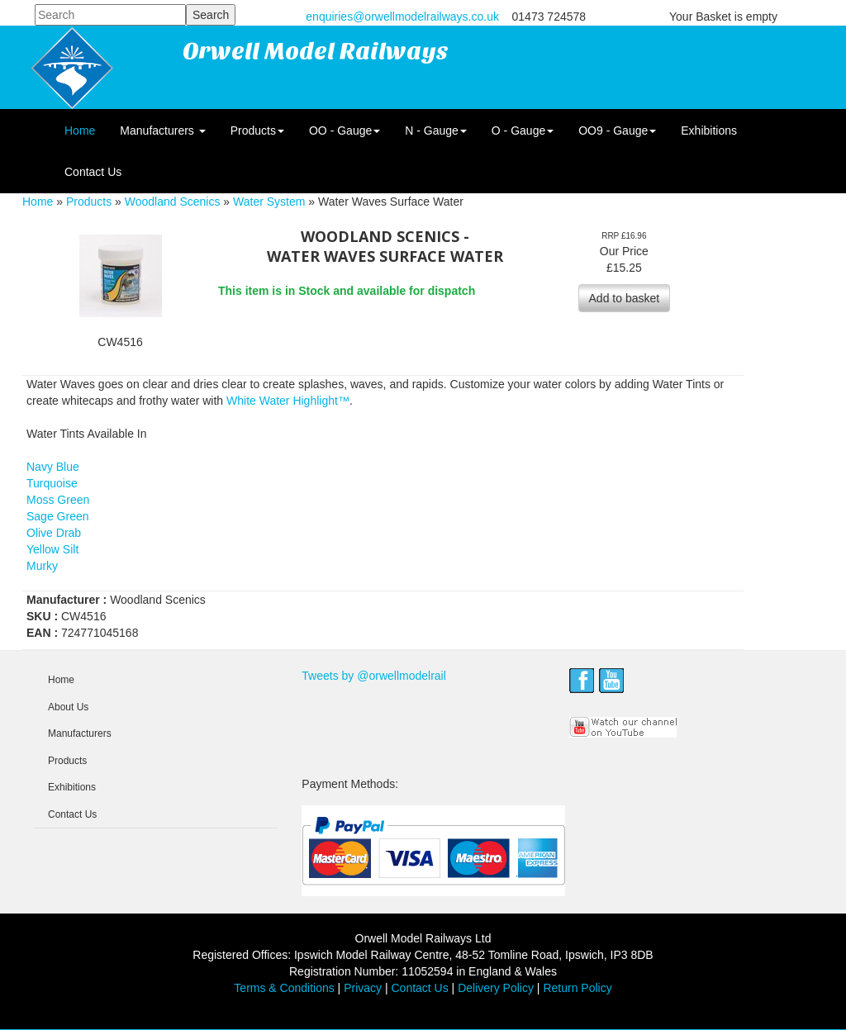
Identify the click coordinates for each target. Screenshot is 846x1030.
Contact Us (92, 171)
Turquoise (52, 483)
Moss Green (57, 499)
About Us (68, 707)
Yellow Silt (52, 549)
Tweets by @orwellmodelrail (374, 675)
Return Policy (577, 987)
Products (257, 130)
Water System (269, 201)
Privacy (363, 987)
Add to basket (624, 298)
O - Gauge (523, 130)
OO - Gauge (344, 130)
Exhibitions (709, 130)
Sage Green (57, 516)
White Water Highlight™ (287, 400)
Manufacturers (162, 130)
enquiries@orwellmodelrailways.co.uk (402, 16)
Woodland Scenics (173, 201)
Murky (42, 565)
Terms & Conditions (284, 987)
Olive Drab (53, 532)
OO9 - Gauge (617, 130)
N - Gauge (436, 130)
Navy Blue (52, 466)
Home (79, 130)
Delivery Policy (496, 987)
